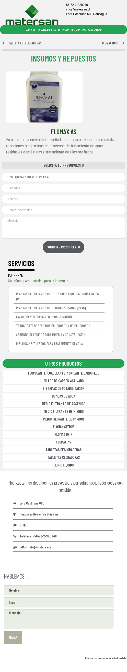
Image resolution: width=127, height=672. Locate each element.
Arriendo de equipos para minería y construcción (50, 334)
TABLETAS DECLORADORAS (63, 449)
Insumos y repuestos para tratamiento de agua (49, 343)
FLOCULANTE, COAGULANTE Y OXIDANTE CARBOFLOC (63, 373)
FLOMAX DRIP (63, 434)
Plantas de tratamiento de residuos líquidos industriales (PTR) (57, 296)
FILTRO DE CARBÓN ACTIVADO (64, 380)
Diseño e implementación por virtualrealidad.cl (106, 657)
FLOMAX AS (63, 442)
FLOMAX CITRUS (63, 426)
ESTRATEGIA (63, 29)
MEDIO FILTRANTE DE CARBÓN (63, 419)
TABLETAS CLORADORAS (63, 457)
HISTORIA (75, 29)
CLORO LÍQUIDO (63, 465)
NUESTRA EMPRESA (47, 29)
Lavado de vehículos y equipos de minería (44, 317)
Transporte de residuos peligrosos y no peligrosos (53, 325)
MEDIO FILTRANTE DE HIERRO (64, 411)
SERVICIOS (30, 29)
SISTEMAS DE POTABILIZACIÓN (64, 388)
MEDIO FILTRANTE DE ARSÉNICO (63, 403)
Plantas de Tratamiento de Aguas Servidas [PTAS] (51, 308)
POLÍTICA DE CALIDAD (91, 29)
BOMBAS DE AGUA (63, 396)
